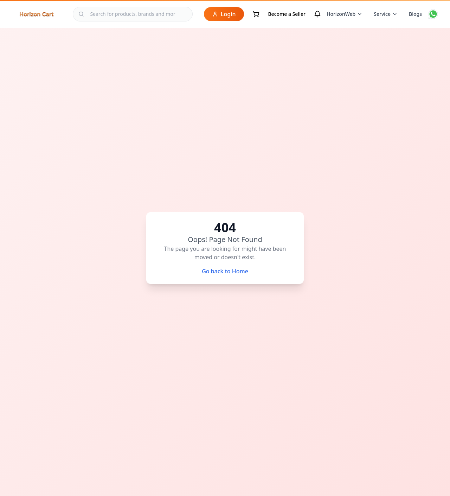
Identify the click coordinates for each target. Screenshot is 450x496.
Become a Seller (286, 14)
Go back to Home (225, 271)
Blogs (415, 14)
